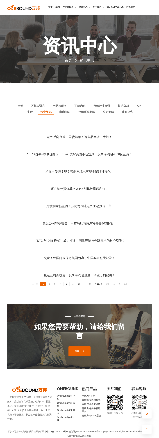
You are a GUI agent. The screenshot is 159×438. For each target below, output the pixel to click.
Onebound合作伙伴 (66, 418)
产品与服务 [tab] (60, 105)
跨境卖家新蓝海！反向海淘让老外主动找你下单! (79, 206)
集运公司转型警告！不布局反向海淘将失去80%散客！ (79, 223)
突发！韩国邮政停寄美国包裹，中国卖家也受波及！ (79, 257)
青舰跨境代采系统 (91, 404)
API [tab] (139, 105)
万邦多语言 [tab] (38, 105)
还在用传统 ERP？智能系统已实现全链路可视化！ (79, 171)
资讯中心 (83, 7)
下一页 (88, 284)
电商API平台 (88, 395)
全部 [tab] (20, 105)
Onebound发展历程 (66, 404)
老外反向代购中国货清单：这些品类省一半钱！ (79, 136)
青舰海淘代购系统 (91, 400)
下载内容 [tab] (80, 105)
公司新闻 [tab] (108, 112)
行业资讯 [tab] (46, 112)
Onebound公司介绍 (66, 397)
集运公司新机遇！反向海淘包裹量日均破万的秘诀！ (79, 275)
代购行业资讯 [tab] (101, 105)
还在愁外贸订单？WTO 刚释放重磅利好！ (79, 188)
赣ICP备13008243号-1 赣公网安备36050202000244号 (72, 431)
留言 (77, 351)
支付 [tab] (30, 112)
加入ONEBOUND (115, 7)
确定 (125, 284)
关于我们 (97, 7)
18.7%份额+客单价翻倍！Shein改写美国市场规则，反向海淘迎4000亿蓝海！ (79, 154)
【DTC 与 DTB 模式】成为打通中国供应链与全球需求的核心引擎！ (79, 240)
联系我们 (130, 7)
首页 (50, 7)
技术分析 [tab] (123, 105)
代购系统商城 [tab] (86, 112)
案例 (57, 7)
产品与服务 (68, 7)
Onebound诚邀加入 (66, 411)
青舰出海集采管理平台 (91, 410)
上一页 (35, 284)
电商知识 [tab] (64, 112)
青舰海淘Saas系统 (91, 415)
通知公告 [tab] (127, 112)
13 (79, 284)
